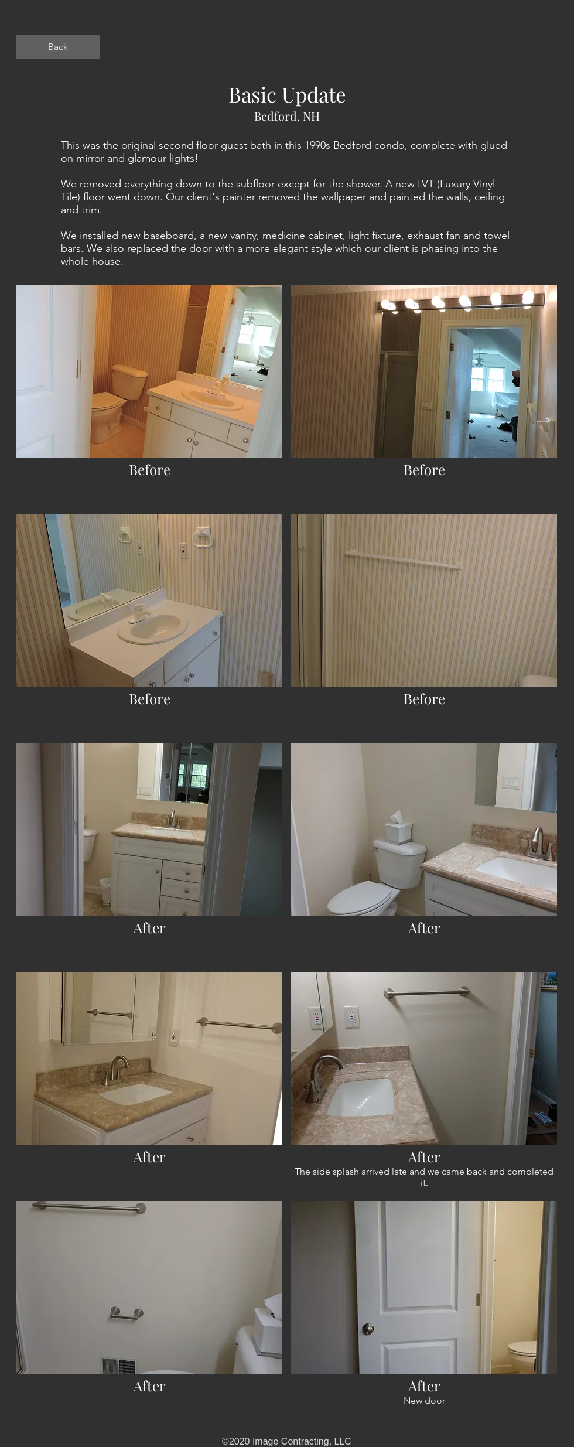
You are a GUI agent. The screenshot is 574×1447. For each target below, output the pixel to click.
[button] (149, 395)
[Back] (58, 47)
